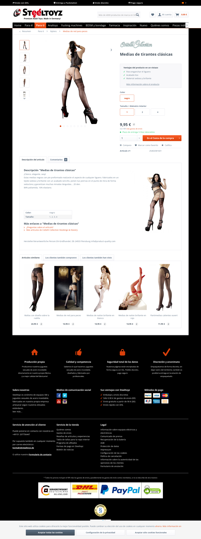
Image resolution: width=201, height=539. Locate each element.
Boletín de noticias (65, 449)
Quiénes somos (64, 429)
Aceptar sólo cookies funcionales (151, 532)
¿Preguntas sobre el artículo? (38, 227)
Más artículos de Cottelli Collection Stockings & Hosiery (51, 230)
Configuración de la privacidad (100, 532)
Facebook (59, 395)
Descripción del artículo (33, 159)
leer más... (17, 411)
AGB (102, 443)
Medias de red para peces (69, 315)
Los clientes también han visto (97, 257)
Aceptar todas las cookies (50, 532)
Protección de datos (109, 446)
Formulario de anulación (111, 466)
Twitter (65, 395)
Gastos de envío (64, 433)
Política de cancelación (111, 456)
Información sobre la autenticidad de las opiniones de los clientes (119, 461)
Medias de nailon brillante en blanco (100, 316)
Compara (125, 145)
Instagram (65, 401)
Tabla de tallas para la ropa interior (73, 439)
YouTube (59, 401)
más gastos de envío (134, 129)
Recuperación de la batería (113, 439)
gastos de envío (83, 478)
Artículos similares (31, 257)
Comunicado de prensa (111, 436)
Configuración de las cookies (113, 453)
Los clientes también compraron (61, 257)
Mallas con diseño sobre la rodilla (36, 316)
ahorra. (159, 526)
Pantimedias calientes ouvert (164, 315)
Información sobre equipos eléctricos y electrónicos (118, 431)
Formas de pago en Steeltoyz (70, 446)
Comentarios (58, 159)
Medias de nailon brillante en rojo (132, 316)
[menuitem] (118, 14)
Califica (166, 145)
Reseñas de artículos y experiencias (73, 436)
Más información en (172, 526)
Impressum (105, 449)
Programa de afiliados (67, 443)
